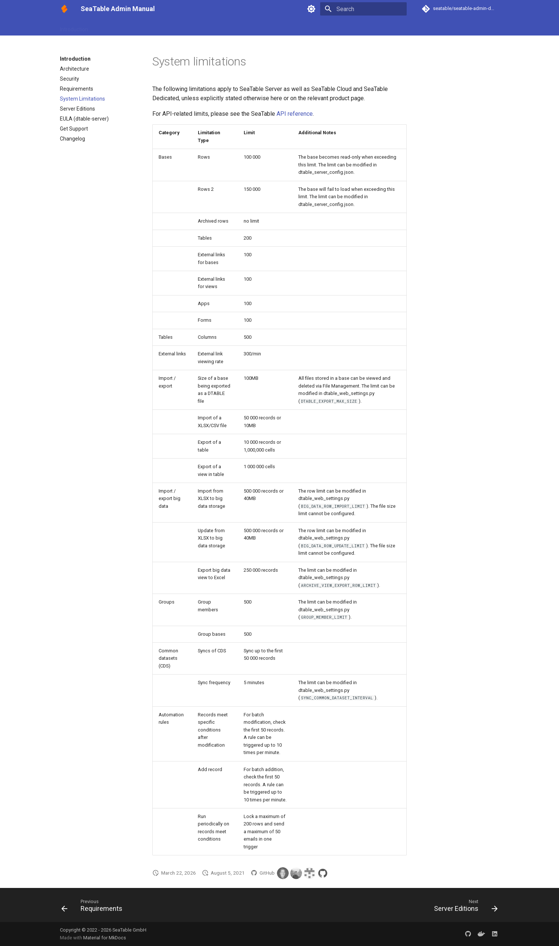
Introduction (74, 27)
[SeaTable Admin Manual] (64, 8)
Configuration (147, 27)
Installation (109, 27)
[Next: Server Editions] (464, 907)
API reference (295, 113)
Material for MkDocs (104, 937)
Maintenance (265, 27)
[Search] (363, 9)
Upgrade (231, 27)
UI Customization (192, 27)
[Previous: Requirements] (94, 907)
